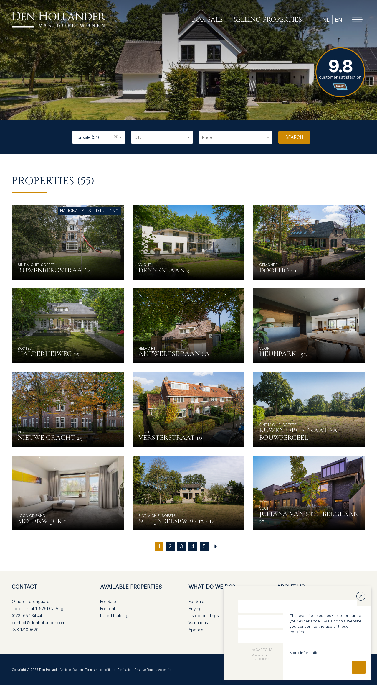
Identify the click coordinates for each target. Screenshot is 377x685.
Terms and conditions (100, 669)
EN (337, 20)
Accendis (164, 669)
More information (305, 652)
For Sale (108, 601)
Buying (195, 608)
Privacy (257, 655)
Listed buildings (115, 615)
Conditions (261, 659)
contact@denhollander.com (38, 622)
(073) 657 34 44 (27, 615)
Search (294, 137)
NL (324, 20)
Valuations (198, 622)
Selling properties (266, 19)
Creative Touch (145, 669)
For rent (107, 608)
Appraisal (197, 629)
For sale (206, 19)
